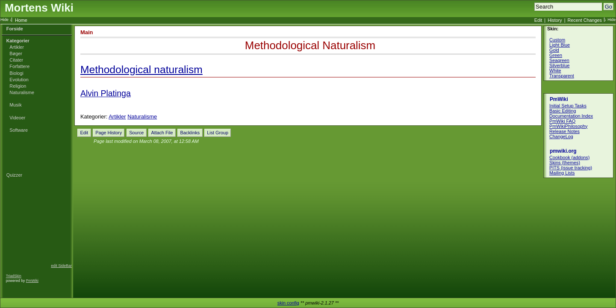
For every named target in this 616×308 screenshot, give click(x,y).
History (555, 20)
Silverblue (559, 65)
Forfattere (19, 66)
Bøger (15, 53)
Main (86, 32)
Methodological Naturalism (310, 45)
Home (21, 20)
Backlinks (190, 132)
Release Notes (564, 131)
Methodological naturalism (141, 69)
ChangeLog (561, 136)
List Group (217, 132)
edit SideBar (61, 266)
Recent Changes (585, 20)
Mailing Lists (562, 172)
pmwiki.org (563, 151)
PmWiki (32, 280)
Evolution (18, 79)
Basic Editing (562, 110)
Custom (557, 39)
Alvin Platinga (105, 93)
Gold (554, 50)
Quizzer (14, 175)
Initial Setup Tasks (568, 105)
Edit (538, 20)
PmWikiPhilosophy (568, 126)
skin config (288, 302)
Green (555, 55)
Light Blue (559, 44)
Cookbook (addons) (569, 157)
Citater (16, 59)
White (555, 70)
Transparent (561, 75)
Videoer (17, 117)
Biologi (16, 73)
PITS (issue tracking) (570, 167)
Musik (15, 104)
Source (136, 132)
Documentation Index (571, 115)
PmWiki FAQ (562, 121)
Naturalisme (21, 92)
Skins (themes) (564, 162)
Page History (108, 132)
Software (18, 130)
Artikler (16, 47)
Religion (17, 86)
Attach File (162, 132)
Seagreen (559, 60)
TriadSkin (13, 276)
